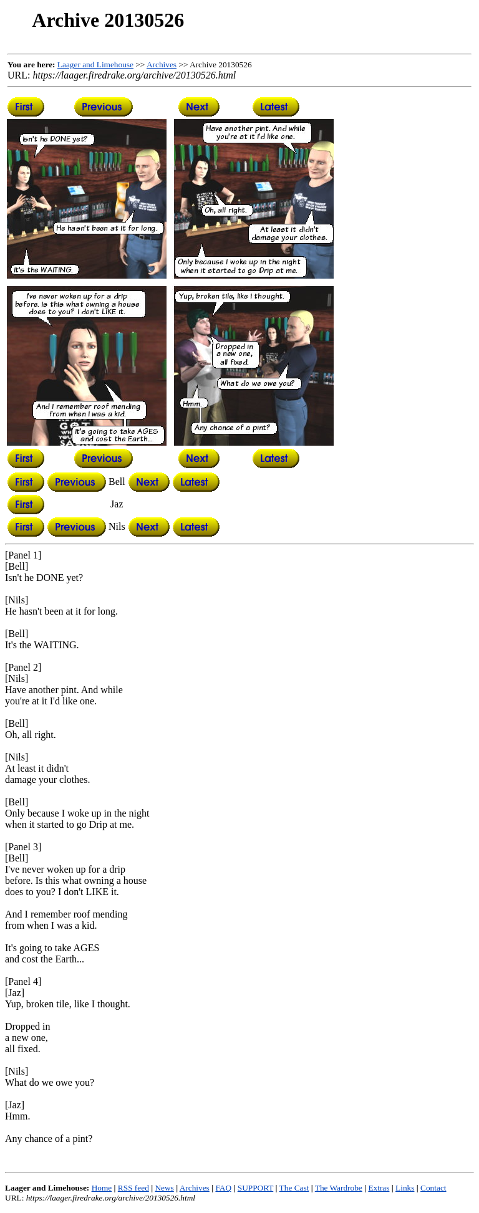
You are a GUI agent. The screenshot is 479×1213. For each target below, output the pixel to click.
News (164, 1187)
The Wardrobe (338, 1187)
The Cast (294, 1187)
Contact (433, 1187)
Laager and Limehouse (95, 64)
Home (102, 1187)
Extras (378, 1187)
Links (404, 1187)
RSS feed (133, 1187)
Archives (162, 64)
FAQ (223, 1187)
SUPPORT (255, 1187)
